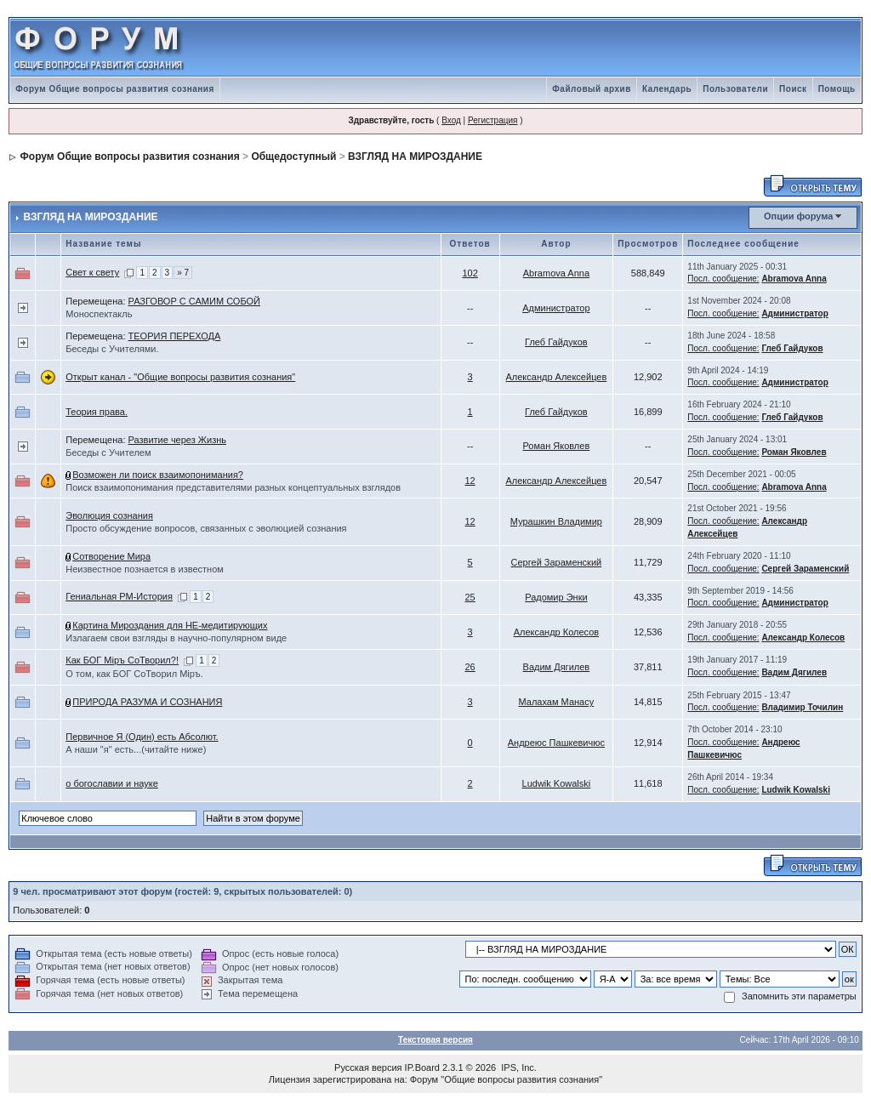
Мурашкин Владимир (556, 521)
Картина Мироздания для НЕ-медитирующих (169, 625)
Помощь (837, 89)
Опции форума (798, 216)
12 (470, 480)
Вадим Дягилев (556, 667)
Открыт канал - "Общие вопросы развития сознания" (180, 377)
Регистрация (492, 120)
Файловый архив (591, 89)
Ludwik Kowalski (556, 783)
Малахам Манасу (557, 702)
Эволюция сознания (109, 515)
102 (469, 273)
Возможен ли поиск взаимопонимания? (157, 475)
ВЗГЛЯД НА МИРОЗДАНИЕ (415, 156)
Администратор (555, 308)
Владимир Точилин (802, 707)
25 (470, 597)
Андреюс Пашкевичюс (556, 742)
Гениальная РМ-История (119, 596)
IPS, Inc (517, 1067)
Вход (451, 120)
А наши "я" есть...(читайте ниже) (135, 749)
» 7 (183, 272)
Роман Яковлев (556, 446)
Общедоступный (293, 156)
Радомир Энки (556, 597)
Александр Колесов (557, 632)
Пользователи (735, 89)
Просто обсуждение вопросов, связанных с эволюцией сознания (205, 528)
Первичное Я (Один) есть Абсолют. (141, 736)
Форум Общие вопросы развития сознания (114, 89)
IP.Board (422, 1067)
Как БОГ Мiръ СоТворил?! (122, 660)
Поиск (793, 89)
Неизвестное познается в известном (144, 569)
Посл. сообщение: (723, 278)
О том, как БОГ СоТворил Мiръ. (134, 674)
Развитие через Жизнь (177, 440)
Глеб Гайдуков (556, 342)
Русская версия (367, 1067)
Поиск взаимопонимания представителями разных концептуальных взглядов (233, 487)
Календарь (667, 89)
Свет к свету (92, 272)
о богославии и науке (111, 783)
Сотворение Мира (111, 556)
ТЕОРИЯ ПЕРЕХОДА (174, 336)
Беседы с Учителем (108, 452)
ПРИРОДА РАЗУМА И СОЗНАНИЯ (147, 702)
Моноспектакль (98, 314)
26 (470, 667)
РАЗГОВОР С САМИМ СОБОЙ (194, 301)
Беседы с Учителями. (111, 349)
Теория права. (96, 412)
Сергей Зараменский (556, 562)
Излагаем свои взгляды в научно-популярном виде (176, 638)
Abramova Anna (556, 273)
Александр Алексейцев (555, 377)
